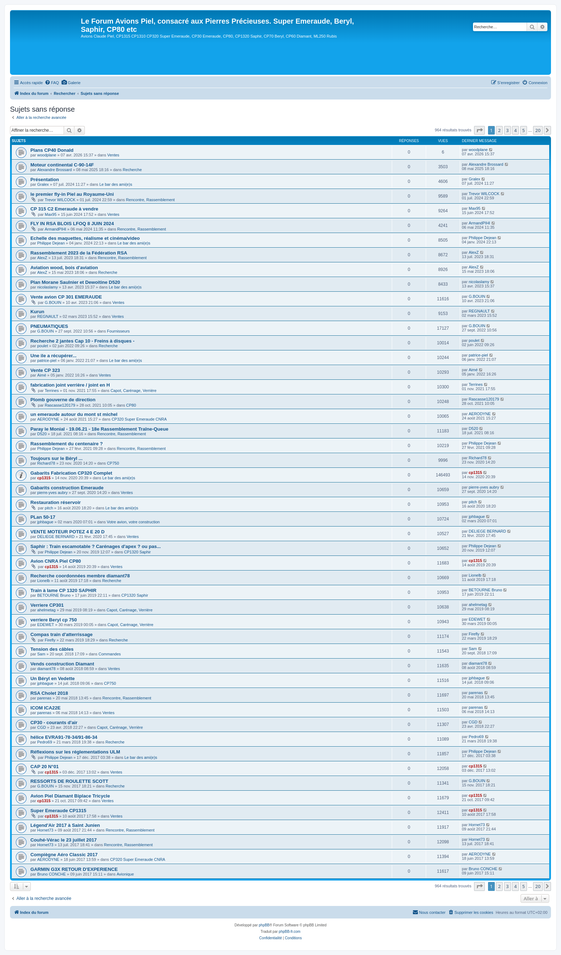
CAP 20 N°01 (44, 766)
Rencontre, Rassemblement (150, 200)
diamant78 (46, 668)
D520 (42, 434)
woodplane (46, 155)
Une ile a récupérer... (53, 355)
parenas (44, 698)
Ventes (113, 155)
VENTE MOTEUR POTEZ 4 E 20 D (67, 531)
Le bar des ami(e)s (115, 184)
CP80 (131, 405)
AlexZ (42, 258)
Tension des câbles (52, 649)
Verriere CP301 (47, 605)
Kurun (37, 311)
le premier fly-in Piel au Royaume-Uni (72, 194)
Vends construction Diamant (62, 663)
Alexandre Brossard (54, 170)
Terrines (52, 390)
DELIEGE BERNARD (56, 536)
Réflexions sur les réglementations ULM (75, 752)
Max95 (51, 214)
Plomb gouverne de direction (63, 399)
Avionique (125, 874)
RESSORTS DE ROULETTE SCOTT (69, 781)
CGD (41, 727)
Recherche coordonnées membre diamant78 (80, 575)
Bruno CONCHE (51, 874)
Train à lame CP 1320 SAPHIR (63, 590)
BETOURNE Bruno (53, 595)
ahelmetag (46, 610)
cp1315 (43, 478)
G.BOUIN (53, 302)
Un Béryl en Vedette (52, 678)
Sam (41, 654)
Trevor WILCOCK (60, 200)
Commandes (109, 654)
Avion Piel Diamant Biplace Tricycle (70, 796)
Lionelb (43, 580)
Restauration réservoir (55, 502)
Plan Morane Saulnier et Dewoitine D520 (75, 282)
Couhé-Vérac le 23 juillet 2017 (63, 840)
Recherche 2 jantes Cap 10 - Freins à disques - (82, 341)
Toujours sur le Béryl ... (56, 458)
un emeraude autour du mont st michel (73, 414)
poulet (42, 346)
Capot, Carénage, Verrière (133, 390)
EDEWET (45, 624)
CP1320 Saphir (137, 552)
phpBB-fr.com (290, 932)
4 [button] (515, 130)
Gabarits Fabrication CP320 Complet (71, 473)
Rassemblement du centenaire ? (66, 443)
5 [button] (523, 130)
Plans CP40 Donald (51, 150)
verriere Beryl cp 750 (53, 619)
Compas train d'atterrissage (61, 634)
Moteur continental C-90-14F (62, 165)
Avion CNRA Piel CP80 (55, 561)
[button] (479, 130)
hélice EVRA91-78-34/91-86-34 (63, 737)
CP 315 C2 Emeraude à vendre (64, 209)
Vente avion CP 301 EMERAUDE (66, 297)
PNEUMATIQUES (49, 326)
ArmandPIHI (55, 229)
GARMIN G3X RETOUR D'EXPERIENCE (74, 869)
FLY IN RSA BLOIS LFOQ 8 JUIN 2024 (72, 223)
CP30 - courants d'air (53, 722)
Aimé (41, 375)
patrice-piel (47, 360)
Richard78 (46, 463)
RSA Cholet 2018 (49, 693)
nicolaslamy (47, 287)
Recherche (132, 170)
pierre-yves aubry (52, 492)
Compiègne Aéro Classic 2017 (64, 854)
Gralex (43, 184)
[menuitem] (52, 82)
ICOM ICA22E (45, 708)
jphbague (45, 522)
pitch (49, 508)
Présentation (44, 179)
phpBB (264, 925)
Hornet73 (45, 830)
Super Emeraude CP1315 (58, 810)
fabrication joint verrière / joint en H (70, 385)
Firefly (50, 640)
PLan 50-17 (42, 517)
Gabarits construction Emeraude (66, 487)
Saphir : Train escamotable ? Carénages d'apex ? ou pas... (95, 546)
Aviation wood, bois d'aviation (64, 267)
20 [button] (538, 130)
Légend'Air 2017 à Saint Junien (65, 825)
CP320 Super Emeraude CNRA (139, 419)
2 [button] (499, 130)
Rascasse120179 (60, 405)
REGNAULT (47, 316)
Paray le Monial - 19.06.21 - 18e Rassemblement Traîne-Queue (99, 429)
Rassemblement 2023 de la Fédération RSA (78, 253)
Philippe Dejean (51, 243)
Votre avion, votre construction (133, 522)
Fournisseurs (118, 331)
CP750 (113, 463)
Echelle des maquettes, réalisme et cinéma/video (85, 238)
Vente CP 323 (45, 370)
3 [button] (507, 130)
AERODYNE (48, 419)
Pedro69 (44, 742)
